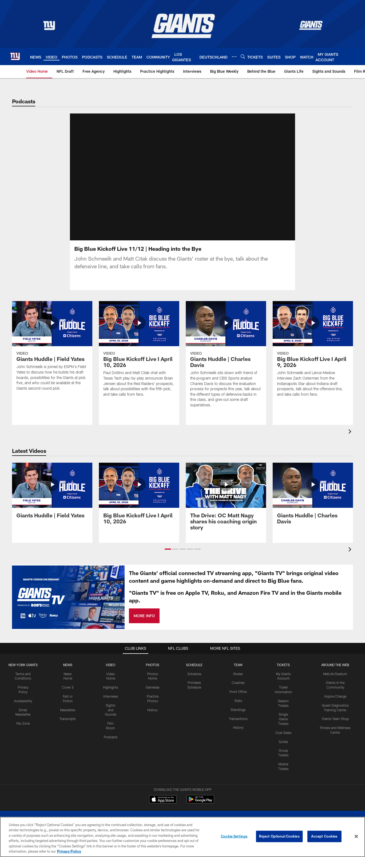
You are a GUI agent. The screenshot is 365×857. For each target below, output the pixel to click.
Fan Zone (23, 706)
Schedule (194, 657)
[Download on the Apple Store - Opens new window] (163, 783)
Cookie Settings (234, 836)
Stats (238, 684)
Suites (283, 725)
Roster (238, 657)
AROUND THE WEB (335, 648)
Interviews (110, 679)
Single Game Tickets (283, 702)
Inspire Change (335, 679)
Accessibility (23, 684)
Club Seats (283, 716)
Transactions (238, 702)
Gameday (153, 670)
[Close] (356, 836)
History (152, 693)
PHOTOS (152, 648)
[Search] (243, 56)
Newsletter (67, 693)
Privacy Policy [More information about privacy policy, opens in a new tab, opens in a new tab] (69, 851)
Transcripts (68, 702)
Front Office (238, 675)
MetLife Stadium (335, 657)
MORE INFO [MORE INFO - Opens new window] (144, 598)
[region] (182, 837)
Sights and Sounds (110, 692)
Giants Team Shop (335, 702)
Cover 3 (67, 670)
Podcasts (110, 720)
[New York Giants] (182, 807)
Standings (238, 693)
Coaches (238, 665)
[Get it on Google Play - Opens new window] (200, 785)
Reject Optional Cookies (279, 836)
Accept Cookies (324, 836)
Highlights (110, 670)
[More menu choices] (234, 56)
